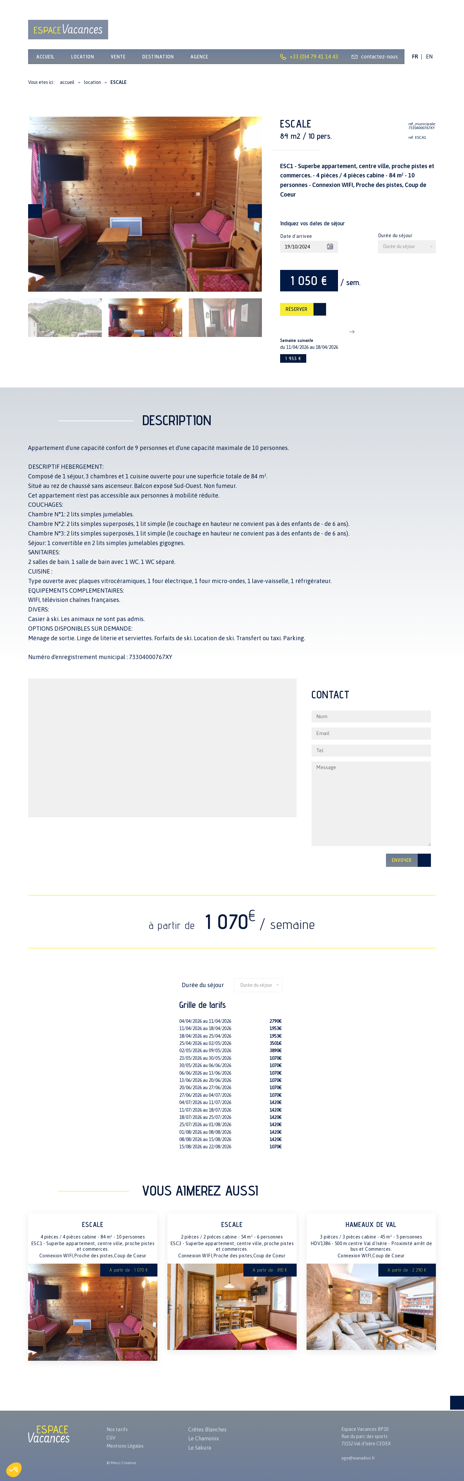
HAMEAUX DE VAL (371, 1236)
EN (429, 60)
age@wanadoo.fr (359, 1455)
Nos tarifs (117, 1427)
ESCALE (93, 1236)
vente (118, 60)
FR (415, 60)
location (82, 60)
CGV (111, 1436)
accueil (67, 86)
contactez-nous (379, 60)
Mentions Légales (127, 1445)
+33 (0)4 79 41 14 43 (314, 60)
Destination (158, 60)
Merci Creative (123, 1463)
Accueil (45, 60)
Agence (199, 60)
